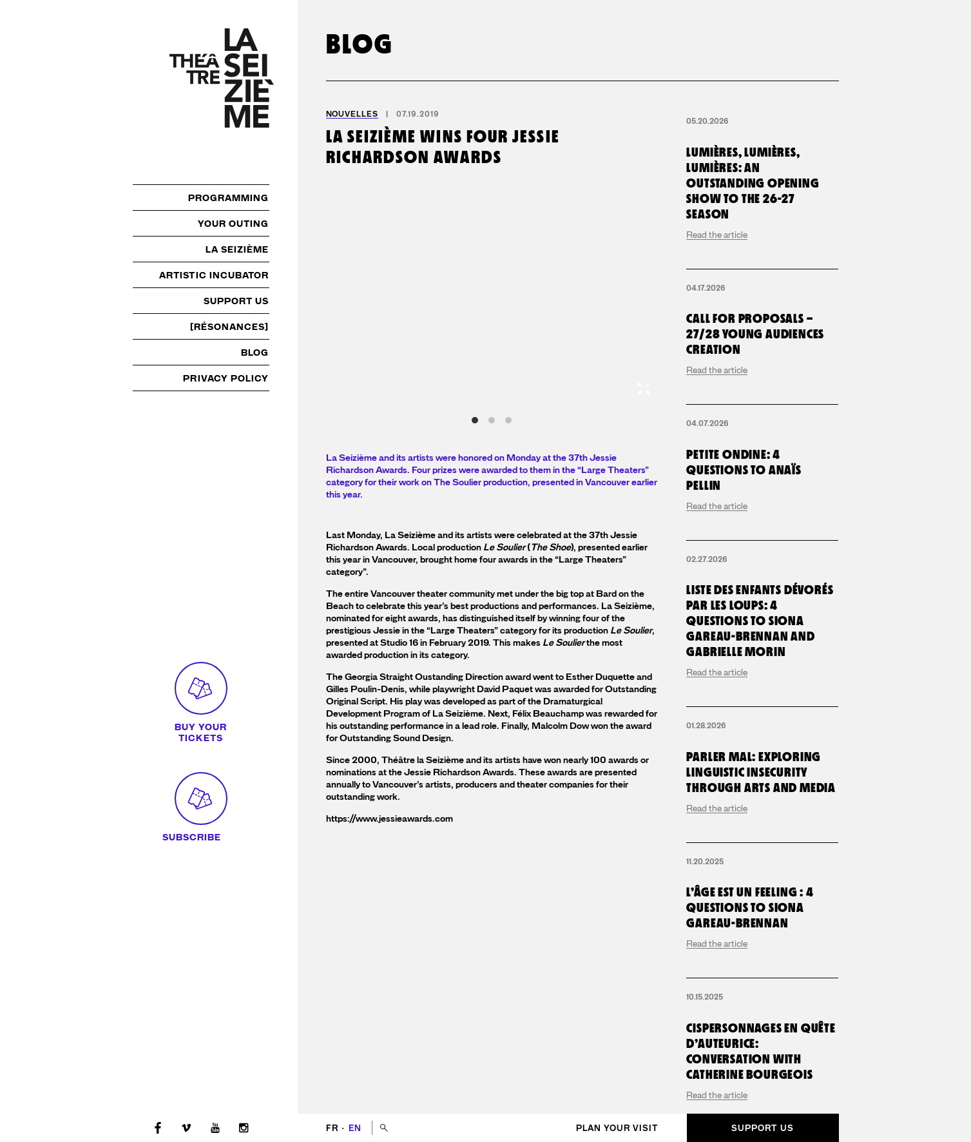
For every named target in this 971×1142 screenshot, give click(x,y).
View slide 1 (475, 420)
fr (333, 1128)
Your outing (233, 223)
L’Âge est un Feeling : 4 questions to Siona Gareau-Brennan (749, 1107)
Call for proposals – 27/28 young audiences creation (755, 534)
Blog (255, 352)
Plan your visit (617, 1128)
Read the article (716, 335)
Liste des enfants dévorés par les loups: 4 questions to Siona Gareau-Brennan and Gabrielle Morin (759, 820)
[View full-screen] (643, 388)
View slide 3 (508, 420)
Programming (228, 197)
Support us (236, 300)
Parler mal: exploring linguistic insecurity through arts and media (761, 971)
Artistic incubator (214, 275)
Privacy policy (226, 378)
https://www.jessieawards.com (389, 819)
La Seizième (237, 249)
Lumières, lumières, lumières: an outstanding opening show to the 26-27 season (752, 284)
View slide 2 (491, 420)
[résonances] (229, 326)
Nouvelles (352, 114)
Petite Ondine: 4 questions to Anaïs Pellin (743, 669)
